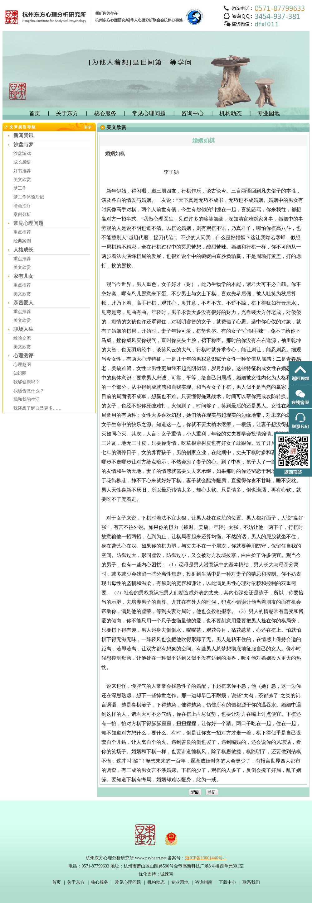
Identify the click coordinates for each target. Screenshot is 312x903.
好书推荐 (22, 171)
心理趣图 (22, 364)
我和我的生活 (26, 399)
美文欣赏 (22, 179)
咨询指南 (203, 882)
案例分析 (22, 214)
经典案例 (22, 241)
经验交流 (22, 338)
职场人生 (23, 329)
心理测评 (23, 355)
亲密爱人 (23, 302)
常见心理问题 (149, 113)
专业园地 (268, 113)
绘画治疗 (22, 205)
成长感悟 (22, 162)
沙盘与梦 (23, 144)
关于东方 (67, 113)
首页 (34, 113)
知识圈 (20, 373)
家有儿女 (23, 276)
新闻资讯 (23, 135)
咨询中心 (192, 113)
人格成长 (23, 249)
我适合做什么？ (28, 390)
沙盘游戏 (22, 153)
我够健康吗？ (26, 382)
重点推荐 (22, 232)
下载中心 (227, 882)
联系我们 (251, 882)
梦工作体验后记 (28, 197)
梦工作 (20, 188)
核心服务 (105, 113)
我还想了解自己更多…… (37, 408)
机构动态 (230, 113)
